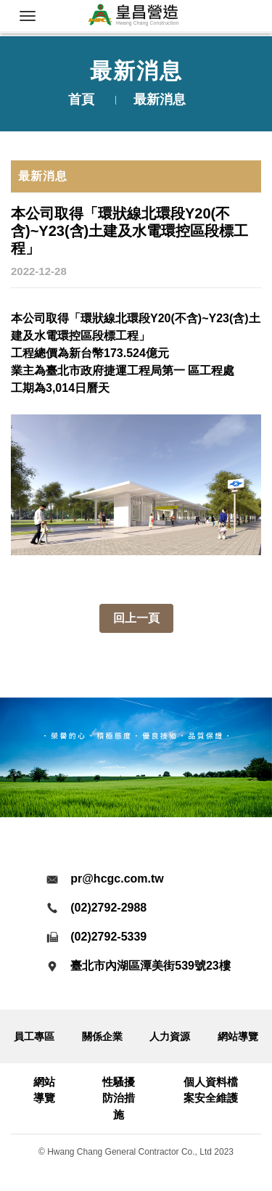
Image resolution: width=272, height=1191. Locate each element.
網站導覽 (238, 1036)
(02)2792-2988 (108, 907)
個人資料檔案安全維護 (211, 1090)
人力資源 (169, 1036)
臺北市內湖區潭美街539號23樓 (150, 965)
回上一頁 (136, 618)
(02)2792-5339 (108, 936)
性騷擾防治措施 (118, 1098)
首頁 (81, 99)
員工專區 (34, 1036)
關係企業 (102, 1036)
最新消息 (42, 176)
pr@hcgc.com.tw (117, 878)
